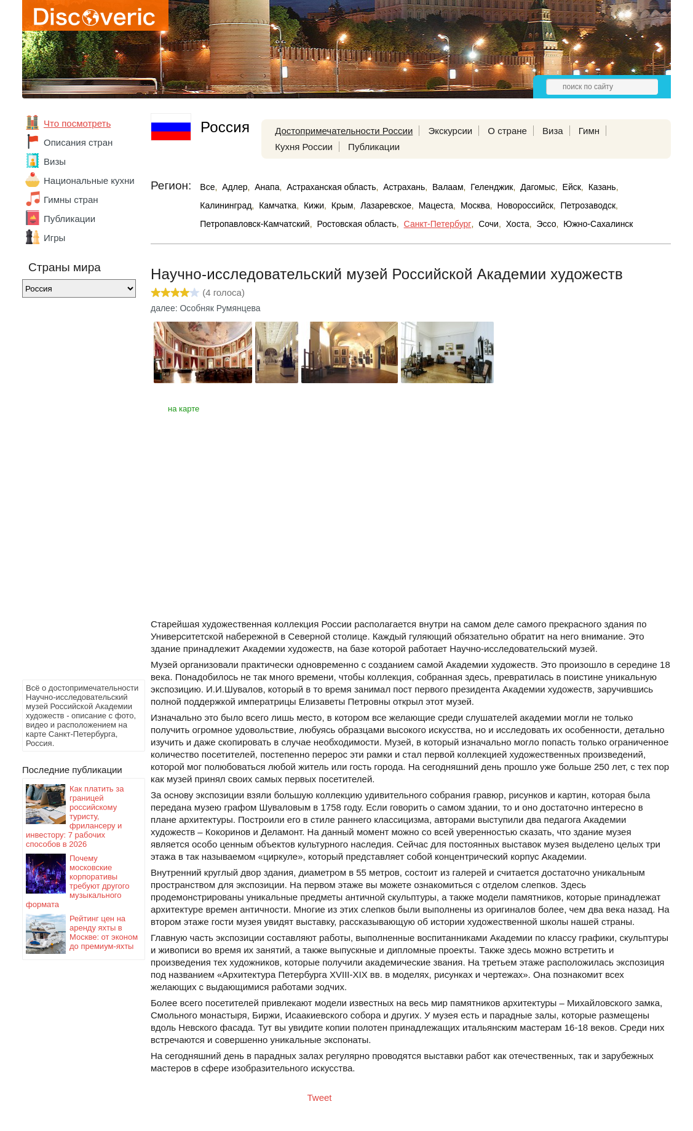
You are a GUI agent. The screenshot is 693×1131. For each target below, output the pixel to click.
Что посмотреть (77, 123)
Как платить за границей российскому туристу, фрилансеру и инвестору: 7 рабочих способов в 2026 (75, 816)
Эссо (546, 224)
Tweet (319, 1097)
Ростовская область (356, 224)
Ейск (572, 187)
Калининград (225, 205)
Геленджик (491, 187)
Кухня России (304, 146)
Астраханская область (331, 187)
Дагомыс (537, 187)
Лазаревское (385, 205)
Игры (54, 237)
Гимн (589, 130)
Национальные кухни (89, 180)
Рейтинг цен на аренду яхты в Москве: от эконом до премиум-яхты (103, 932)
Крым (342, 205)
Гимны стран (71, 199)
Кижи (314, 205)
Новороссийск (525, 205)
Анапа (267, 187)
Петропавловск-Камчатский (254, 224)
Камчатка (277, 205)
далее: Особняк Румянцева (206, 308)
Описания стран (78, 142)
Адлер (234, 187)
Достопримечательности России (344, 130)
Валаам (448, 187)
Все (207, 187)
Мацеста (436, 205)
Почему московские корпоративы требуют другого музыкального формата (78, 881)
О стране (507, 130)
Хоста (517, 224)
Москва (475, 205)
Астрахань (404, 187)
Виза (552, 130)
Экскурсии (450, 130)
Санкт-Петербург (438, 224)
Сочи (488, 224)
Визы (55, 161)
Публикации (69, 218)
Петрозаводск (588, 205)
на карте (183, 408)
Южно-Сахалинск (598, 224)
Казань (602, 187)
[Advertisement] (71, 492)
